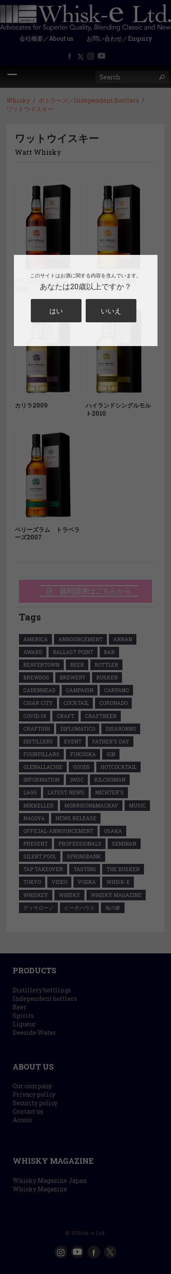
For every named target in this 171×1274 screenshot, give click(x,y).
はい (56, 310)
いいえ (111, 310)
